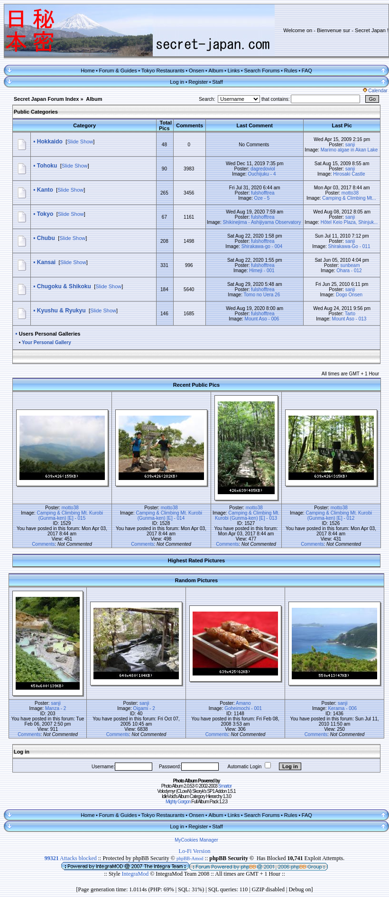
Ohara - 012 (348, 270)
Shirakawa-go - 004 (262, 246)
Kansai (46, 262)
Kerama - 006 (342, 708)
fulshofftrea (262, 192)
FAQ (307, 70)
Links (234, 70)
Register (198, 82)
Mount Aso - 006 (262, 318)
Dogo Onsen (349, 294)
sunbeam (350, 265)
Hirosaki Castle (349, 174)
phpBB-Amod (190, 858)
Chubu (46, 238)
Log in (177, 82)
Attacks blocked (71, 858)
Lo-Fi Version (195, 851)
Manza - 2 (55, 708)
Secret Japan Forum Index (46, 99)
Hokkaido (50, 141)
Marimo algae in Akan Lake (349, 149)
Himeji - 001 (261, 270)
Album (215, 70)
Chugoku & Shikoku (64, 286)
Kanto (45, 190)
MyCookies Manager (196, 840)
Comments (43, 544)
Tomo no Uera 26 (262, 294)
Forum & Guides (118, 70)
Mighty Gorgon (178, 801)
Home (87, 70)
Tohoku (47, 165)
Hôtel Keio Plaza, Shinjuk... (349, 222)
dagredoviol (262, 168)
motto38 (350, 192)
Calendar (375, 90)
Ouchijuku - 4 (262, 174)
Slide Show (80, 141)
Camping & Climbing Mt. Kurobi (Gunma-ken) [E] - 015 (70, 515)
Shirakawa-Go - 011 (349, 246)
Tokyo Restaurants (163, 70)
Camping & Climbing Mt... (349, 198)
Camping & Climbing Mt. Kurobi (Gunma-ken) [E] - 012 (339, 515)
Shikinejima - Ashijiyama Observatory (261, 222)
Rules (290, 70)
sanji (350, 144)
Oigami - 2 (144, 708)
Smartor (225, 786)
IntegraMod (136, 873)
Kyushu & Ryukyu (61, 310)
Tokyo (45, 214)
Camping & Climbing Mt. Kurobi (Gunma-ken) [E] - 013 (247, 515)
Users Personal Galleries (50, 334)
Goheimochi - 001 (243, 708)
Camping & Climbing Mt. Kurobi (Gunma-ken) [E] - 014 (169, 515)
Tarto (350, 313)
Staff (217, 82)
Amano (243, 703)
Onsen (196, 70)
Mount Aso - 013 (349, 318)
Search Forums (261, 70)
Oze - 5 (262, 198)
